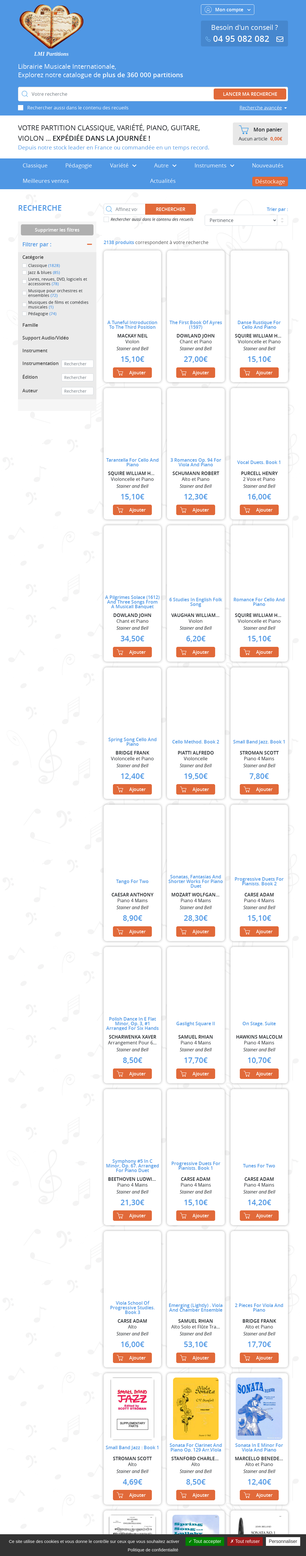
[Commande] (241, 220)
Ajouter (131, 373)
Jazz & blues (44, 272)
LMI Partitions (51, 54)
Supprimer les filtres (57, 230)
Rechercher (170, 209)
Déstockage (270, 181)
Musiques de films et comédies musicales (58, 304)
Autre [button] (165, 165)
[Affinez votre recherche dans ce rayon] (124, 209)
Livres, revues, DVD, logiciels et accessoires (57, 281)
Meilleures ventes (46, 181)
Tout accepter (204, 1541)
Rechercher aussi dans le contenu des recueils (78, 107)
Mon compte (228, 9)
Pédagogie (78, 165)
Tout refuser (245, 1541)
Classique (35, 165)
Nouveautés (267, 165)
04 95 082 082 (239, 38)
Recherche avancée (261, 107)
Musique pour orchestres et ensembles (55, 293)
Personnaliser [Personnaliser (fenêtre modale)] (283, 1541)
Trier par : (277, 209)
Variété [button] (123, 165)
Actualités (163, 181)
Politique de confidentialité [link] (153, 1549)
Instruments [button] (214, 165)
